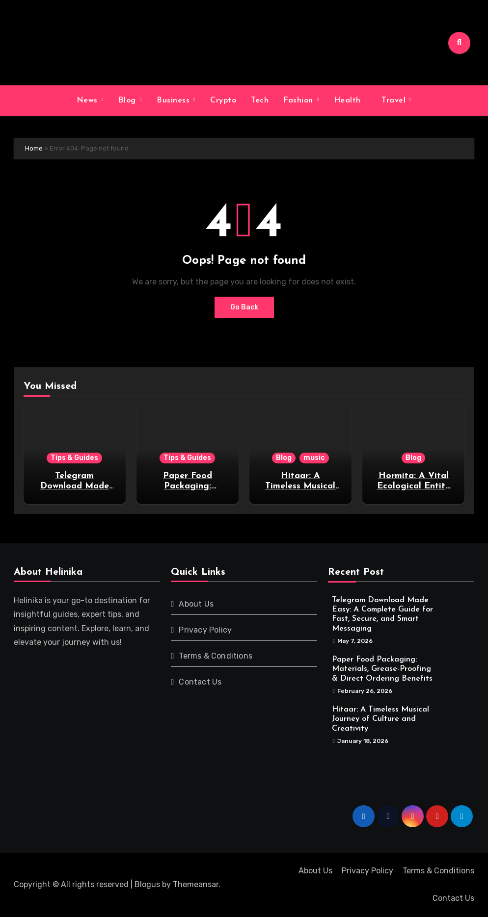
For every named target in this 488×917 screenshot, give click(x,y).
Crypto (223, 100)
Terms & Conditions (215, 656)
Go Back (244, 307)
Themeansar (195, 884)
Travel (394, 100)
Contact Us (200, 682)
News (89, 100)
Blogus (147, 884)
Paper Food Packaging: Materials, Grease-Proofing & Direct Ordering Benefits (382, 669)
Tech (260, 100)
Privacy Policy (205, 630)
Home (34, 148)
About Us (196, 604)
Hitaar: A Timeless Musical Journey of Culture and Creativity (380, 719)
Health (349, 100)
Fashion (299, 100)
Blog (128, 100)
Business (174, 100)
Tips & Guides (74, 458)
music (314, 458)
